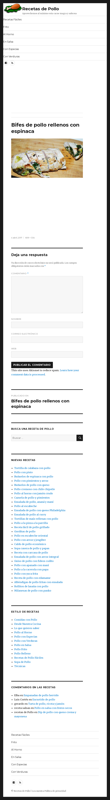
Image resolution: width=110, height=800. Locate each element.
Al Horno (8, 34)
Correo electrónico (24, 334)
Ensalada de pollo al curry (30, 514)
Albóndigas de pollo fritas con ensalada (38, 582)
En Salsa (8, 41)
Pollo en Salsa (22, 645)
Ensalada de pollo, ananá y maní (33, 501)
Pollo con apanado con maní (31, 565)
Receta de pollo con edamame (32, 577)
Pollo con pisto (23, 472)
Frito (6, 26)
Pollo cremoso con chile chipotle (34, 489)
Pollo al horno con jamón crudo (33, 493)
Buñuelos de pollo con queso (31, 484)
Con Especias (11, 49)
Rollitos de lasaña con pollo (31, 586)
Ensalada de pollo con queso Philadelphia (39, 510)
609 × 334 (30, 237)
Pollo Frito (20, 649)
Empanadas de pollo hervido (41, 695)
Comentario (20, 273)
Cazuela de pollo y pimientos (32, 497)
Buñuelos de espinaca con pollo (33, 476)
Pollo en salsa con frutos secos (53, 707)
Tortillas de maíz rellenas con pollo (36, 518)
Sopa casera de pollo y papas (31, 548)
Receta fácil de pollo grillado (31, 527)
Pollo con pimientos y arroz (31, 480)
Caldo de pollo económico (30, 544)
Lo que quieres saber (26, 628)
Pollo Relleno (22, 653)
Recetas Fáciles (12, 19)
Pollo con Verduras (25, 640)
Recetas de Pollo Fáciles (28, 657)
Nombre (16, 319)
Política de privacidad (55, 791)
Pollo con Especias (25, 636)
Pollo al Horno (23, 632)
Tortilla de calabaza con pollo (32, 468)
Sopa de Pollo (22, 661)
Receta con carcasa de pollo (31, 552)
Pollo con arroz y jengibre (30, 539)
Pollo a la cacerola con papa (31, 569)
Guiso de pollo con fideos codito (34, 561)
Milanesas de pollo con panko (32, 590)
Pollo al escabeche (25, 506)
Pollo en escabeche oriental (31, 535)
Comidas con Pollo (25, 619)
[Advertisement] (38, 90)
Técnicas (19, 666)
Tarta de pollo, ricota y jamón (46, 703)
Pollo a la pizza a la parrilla (31, 522)
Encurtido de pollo (43, 699)
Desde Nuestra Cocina (27, 623)
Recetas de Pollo (40, 8)
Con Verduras (11, 56)
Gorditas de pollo (24, 531)
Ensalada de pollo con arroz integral (36, 556)
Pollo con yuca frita (26, 573)
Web (14, 348)
